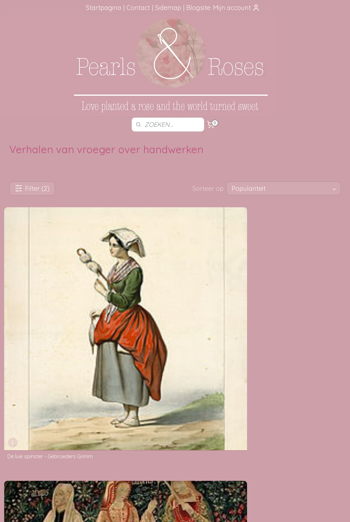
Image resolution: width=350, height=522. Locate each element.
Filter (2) (32, 188)
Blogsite (198, 8)
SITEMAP (247, 390)
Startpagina (103, 8)
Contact (138, 8)
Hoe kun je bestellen (101, 383)
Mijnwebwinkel (244, 510)
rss (167, 510)
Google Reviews (28, 434)
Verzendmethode (98, 390)
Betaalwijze (92, 419)
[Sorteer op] (283, 188)
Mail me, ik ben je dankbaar (175, 398)
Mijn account (236, 8)
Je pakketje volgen (100, 398)
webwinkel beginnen (190, 510)
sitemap (155, 510)
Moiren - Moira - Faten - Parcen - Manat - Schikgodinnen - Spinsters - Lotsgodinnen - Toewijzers (174, 327)
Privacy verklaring (99, 426)
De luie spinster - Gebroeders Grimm (50, 321)
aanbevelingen (35, 405)
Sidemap (168, 8)
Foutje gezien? (175, 383)
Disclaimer (91, 434)
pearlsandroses (304, 371)
